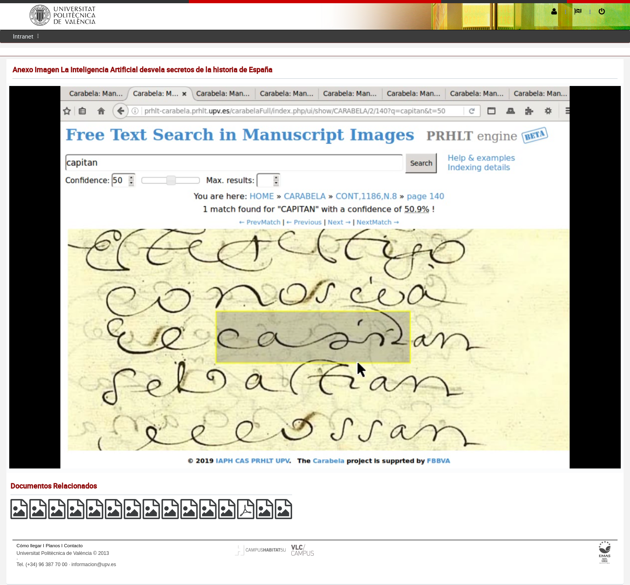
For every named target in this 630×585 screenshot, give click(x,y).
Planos (53, 545)
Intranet (23, 36)
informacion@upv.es (94, 564)
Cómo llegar (29, 545)
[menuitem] (23, 36)
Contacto (73, 545)
